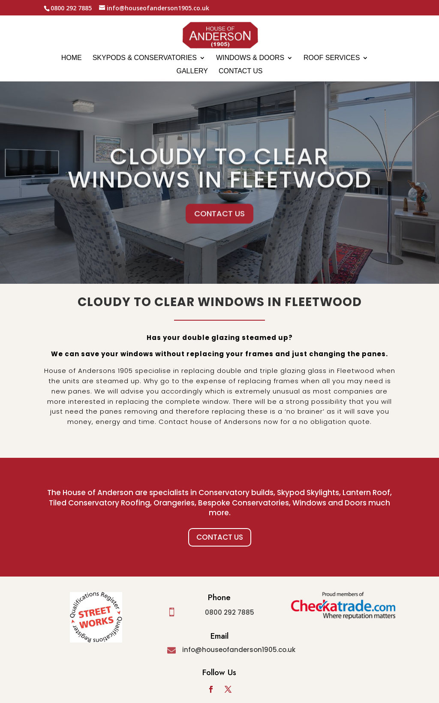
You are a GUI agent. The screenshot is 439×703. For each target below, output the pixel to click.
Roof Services (332, 58)
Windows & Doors (250, 58)
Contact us (241, 71)
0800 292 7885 (229, 612)
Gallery (192, 71)
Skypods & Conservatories (145, 58)
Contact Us (219, 537)
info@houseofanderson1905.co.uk (238, 649)
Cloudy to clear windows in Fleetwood (220, 180)
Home (71, 58)
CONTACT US (219, 226)
